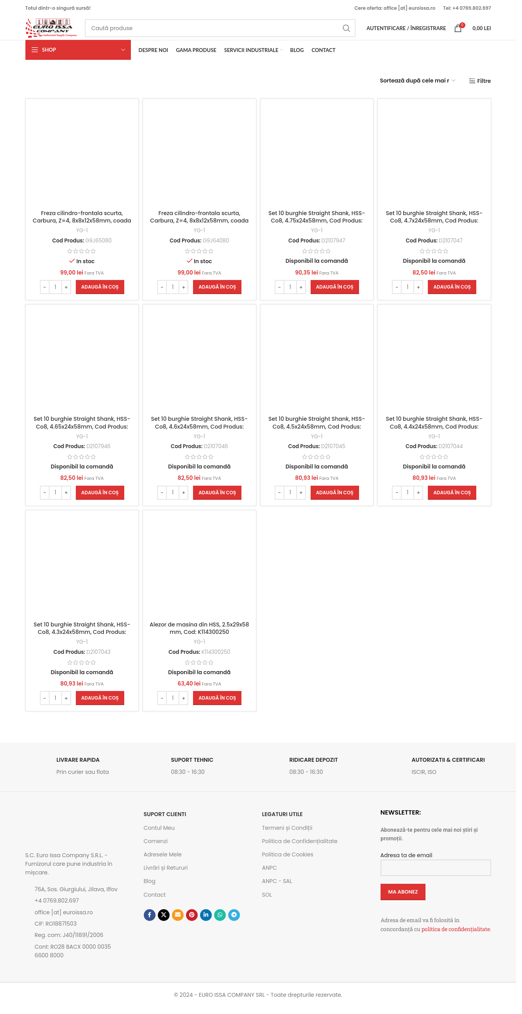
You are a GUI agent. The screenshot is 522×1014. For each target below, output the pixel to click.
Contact (155, 901)
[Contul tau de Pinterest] (192, 922)
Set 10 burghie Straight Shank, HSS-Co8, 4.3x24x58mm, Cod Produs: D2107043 (80, 638)
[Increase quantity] (65, 292)
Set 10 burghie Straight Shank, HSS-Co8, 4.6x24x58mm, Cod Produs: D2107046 (198, 432)
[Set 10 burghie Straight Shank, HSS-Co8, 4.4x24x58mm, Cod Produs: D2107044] (436, 368)
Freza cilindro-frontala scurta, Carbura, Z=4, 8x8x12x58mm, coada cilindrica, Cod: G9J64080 (199, 225)
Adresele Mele (163, 861)
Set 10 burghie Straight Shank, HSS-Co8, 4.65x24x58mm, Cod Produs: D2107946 (80, 432)
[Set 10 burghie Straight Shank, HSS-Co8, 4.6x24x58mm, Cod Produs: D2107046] (199, 368)
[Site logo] (61, 32)
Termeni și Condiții (287, 834)
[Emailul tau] (178, 922)
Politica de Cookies (287, 861)
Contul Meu (159, 834)
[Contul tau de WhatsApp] (220, 922)
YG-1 (80, 235)
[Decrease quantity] (43, 292)
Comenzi (156, 848)
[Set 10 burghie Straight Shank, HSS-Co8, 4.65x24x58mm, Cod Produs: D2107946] (81, 368)
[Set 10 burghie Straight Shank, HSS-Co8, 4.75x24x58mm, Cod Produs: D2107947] (317, 162)
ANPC (269, 875)
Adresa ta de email (436, 868)
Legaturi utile (282, 821)
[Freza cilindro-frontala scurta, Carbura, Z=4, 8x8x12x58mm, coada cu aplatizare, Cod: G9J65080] (81, 162)
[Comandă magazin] (418, 89)
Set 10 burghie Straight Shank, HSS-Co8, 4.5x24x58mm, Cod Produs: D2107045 (317, 432)
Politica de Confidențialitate (300, 848)
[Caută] (230, 32)
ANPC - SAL (277, 888)
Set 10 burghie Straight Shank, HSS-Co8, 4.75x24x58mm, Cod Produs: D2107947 (317, 225)
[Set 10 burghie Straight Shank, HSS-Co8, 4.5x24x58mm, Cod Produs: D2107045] (317, 368)
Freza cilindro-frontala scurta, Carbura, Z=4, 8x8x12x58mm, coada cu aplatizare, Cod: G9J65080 (80, 229)
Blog (150, 888)
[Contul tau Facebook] (150, 922)
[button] (98, 292)
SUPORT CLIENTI (165, 821)
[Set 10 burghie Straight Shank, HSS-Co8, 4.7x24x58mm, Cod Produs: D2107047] (436, 162)
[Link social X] (164, 922)
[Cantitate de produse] (54, 292)
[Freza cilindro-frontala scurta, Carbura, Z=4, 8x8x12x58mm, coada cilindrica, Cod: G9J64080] (199, 162)
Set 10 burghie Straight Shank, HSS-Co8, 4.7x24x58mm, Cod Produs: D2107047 (435, 225)
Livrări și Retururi (166, 875)
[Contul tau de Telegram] (234, 922)
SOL (267, 901)
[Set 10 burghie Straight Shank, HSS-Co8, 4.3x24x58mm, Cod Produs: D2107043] (81, 575)
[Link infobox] (80, 775)
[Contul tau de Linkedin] (206, 922)
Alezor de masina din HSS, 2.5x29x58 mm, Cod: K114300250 (199, 635)
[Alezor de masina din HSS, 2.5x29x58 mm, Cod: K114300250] (199, 575)
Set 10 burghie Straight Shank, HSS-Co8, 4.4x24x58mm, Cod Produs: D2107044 (435, 432)
